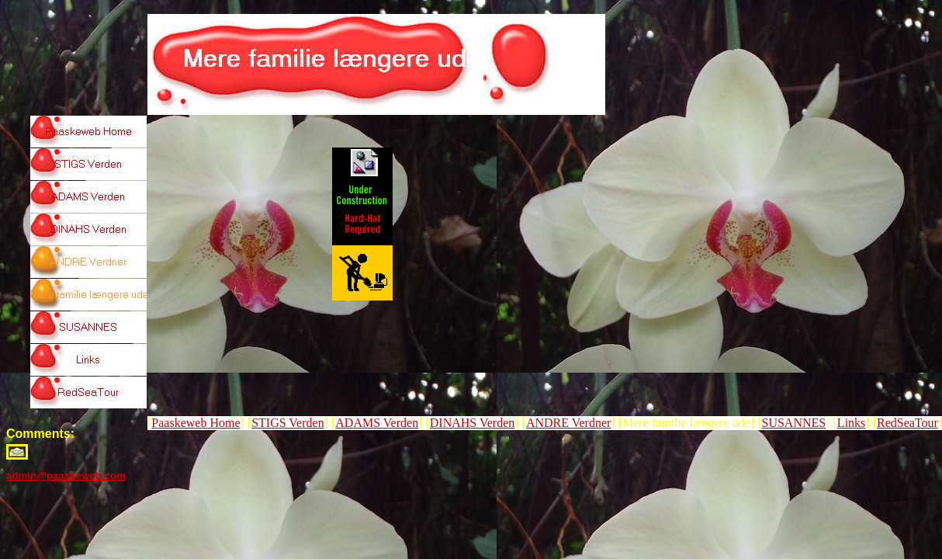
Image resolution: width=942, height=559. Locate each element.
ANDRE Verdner (568, 422)
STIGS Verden (287, 422)
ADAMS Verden (376, 422)
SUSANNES (794, 422)
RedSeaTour (907, 422)
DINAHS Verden (472, 422)
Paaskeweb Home (195, 422)
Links (851, 422)
